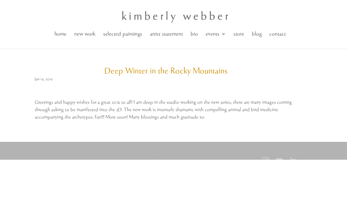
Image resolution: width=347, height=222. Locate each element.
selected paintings (122, 34)
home (60, 34)
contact (277, 34)
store (238, 34)
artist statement (166, 34)
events (213, 34)
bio (194, 34)
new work (84, 34)
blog (257, 34)
